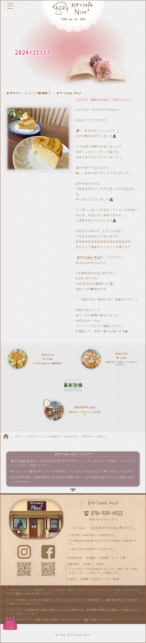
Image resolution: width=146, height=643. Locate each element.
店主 (18, 593)
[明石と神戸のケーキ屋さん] (73, 16)
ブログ (18, 436)
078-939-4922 (107, 513)
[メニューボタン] (10, 6)
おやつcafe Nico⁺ (89, 257)
